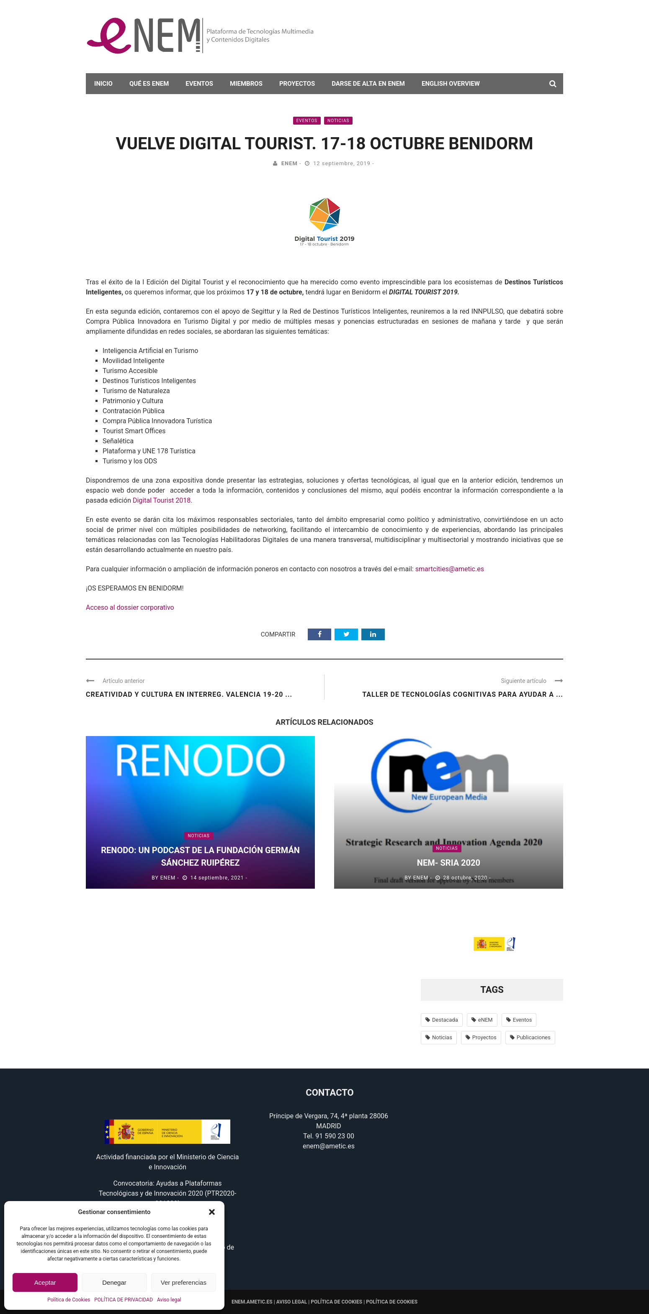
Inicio (103, 83)
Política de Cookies (68, 1300)
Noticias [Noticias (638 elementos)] (442, 1037)
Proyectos (297, 83)
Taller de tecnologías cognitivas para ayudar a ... (462, 694)
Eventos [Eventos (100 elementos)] (522, 1020)
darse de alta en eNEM (368, 83)
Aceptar (45, 1282)
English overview (451, 83)
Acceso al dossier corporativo (130, 607)
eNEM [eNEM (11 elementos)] (485, 1020)
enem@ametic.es (329, 1146)
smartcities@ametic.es (449, 569)
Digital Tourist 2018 (162, 500)
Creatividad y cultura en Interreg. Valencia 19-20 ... (189, 694)
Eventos (199, 83)
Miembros (246, 83)
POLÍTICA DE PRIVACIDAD (123, 1300)
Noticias (338, 120)
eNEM (289, 163)
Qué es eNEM (149, 83)
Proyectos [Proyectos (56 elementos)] (484, 1037)
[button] (212, 1212)
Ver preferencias (183, 1282)
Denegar (114, 1282)
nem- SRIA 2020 (448, 863)
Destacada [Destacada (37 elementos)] (445, 1020)
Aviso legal (169, 1300)
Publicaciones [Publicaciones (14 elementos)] (534, 1037)
